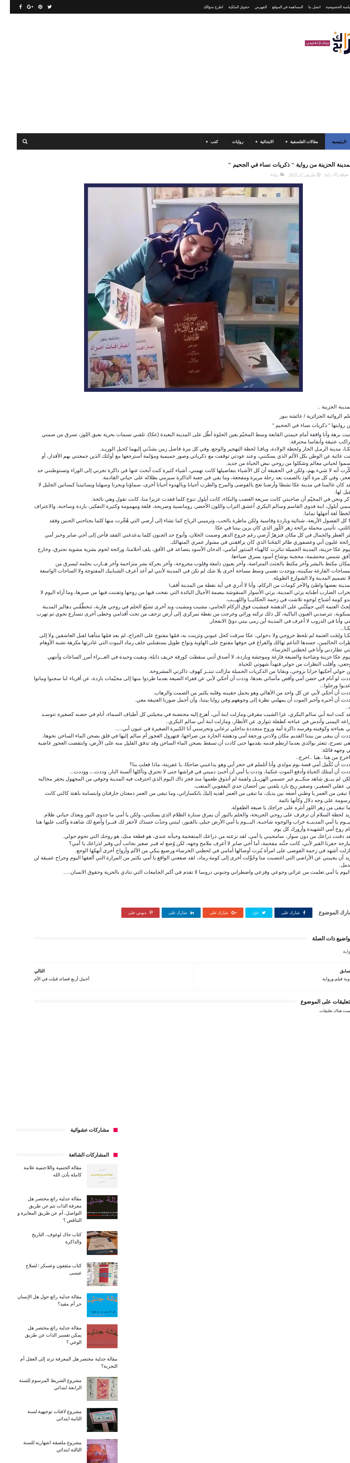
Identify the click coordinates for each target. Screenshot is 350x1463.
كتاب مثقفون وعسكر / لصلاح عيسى (44, 1415)
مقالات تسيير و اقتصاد (85, 817)
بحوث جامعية (93, 614)
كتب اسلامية (73, 690)
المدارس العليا (47, 602)
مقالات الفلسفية (294, 141)
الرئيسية (329, 141)
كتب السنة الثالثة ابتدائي (83, 716)
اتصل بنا (304, 7)
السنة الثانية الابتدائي (86, 577)
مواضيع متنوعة (60, 842)
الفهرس (251, 7)
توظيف (98, 652)
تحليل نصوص (62, 640)
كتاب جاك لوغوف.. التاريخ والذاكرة (45, 1384)
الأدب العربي (93, 539)
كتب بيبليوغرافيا (90, 779)
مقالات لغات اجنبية (88, 829)
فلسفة (57, 678)
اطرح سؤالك (203, 7)
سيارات (58, 665)
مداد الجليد (228, 1452)
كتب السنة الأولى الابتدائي (55, 703)
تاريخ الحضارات (45, 627)
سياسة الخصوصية (329, 7)
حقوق (78, 652)
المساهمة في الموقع (278, 7)
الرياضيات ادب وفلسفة (84, 551)
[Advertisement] (131, 73)
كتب (204, 141)
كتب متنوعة (65, 791)
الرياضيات (43, 539)
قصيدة (98, 690)
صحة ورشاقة (32, 665)
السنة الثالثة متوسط (45, 564)
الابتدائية (257, 141)
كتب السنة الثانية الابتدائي (82, 728)
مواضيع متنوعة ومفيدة (85, 855)
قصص (36, 678)
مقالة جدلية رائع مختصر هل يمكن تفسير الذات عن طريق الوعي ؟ (43, 370)
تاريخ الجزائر (62, 614)
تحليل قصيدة (93, 640)
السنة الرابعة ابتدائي (41, 589)
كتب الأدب (95, 703)
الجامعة (67, 539)
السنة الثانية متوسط (43, 577)
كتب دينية (33, 779)
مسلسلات (95, 804)
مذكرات (39, 791)
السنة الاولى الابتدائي (38, 551)
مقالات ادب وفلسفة (40, 804)
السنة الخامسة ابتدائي (85, 589)
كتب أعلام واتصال (39, 690)
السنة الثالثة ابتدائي (87, 564)
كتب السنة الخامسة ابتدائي (81, 741)
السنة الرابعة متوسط (86, 602)
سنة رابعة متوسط (89, 665)
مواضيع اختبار (92, 842)
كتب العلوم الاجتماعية (34, 753)
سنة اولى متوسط (31, 652)
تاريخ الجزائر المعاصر (86, 627)
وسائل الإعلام (92, 867)
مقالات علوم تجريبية (40, 817)
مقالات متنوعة (51, 829)
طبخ (100, 678)
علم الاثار (79, 678)
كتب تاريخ (59, 779)
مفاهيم (72, 804)
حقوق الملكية (229, 7)
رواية (264, 178)
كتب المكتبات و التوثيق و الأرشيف (75, 766)
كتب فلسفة (94, 791)
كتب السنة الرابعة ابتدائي (83, 753)
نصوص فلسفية (45, 855)
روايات (227, 141)
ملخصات (22, 829)
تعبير (37, 640)
